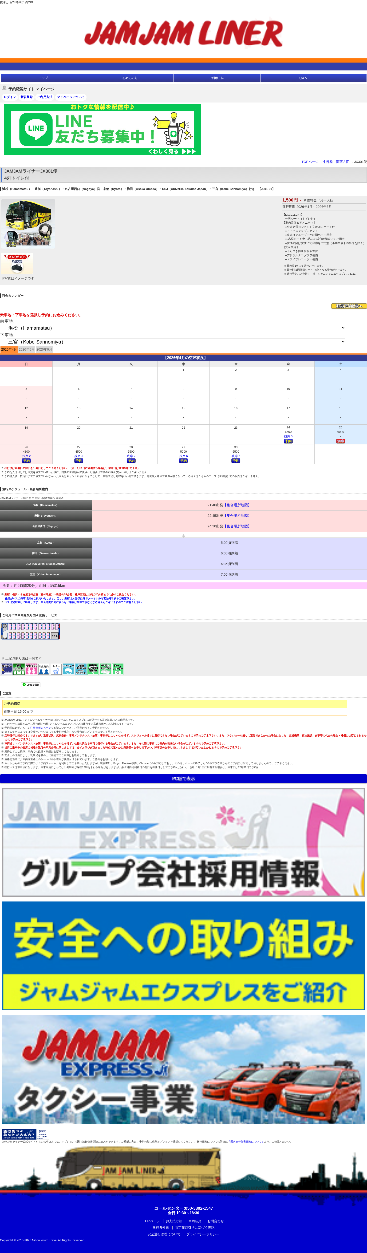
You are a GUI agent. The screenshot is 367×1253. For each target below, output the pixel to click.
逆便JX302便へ (349, 306)
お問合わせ (215, 1221)
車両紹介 (194, 1221)
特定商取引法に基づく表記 (194, 1227)
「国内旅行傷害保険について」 (246, 1141)
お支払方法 (174, 1221)
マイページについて (71, 97)
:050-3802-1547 (183, 1208)
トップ (43, 78)
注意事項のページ (40, 727)
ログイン (10, 97)
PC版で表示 (183, 778)
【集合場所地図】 (237, 505)
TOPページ (309, 162)
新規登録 (26, 97)
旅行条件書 (161, 1227)
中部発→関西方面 (336, 162)
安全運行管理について (164, 1234)
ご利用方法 (216, 78)
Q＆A (303, 78)
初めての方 (130, 78)
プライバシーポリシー (202, 1234)
